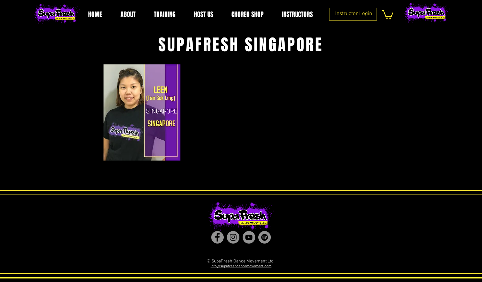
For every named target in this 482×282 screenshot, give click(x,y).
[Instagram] (233, 237)
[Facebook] (217, 237)
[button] (387, 14)
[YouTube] (249, 237)
